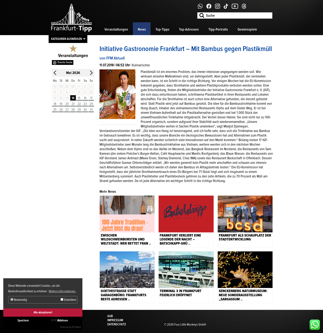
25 (54, 110)
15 (79, 98)
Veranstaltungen (116, 29)
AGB (110, 316)
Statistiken (68, 300)
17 (91, 98)
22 (79, 104)
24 (91, 104)
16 (85, 98)
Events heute (65, 62)
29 (79, 110)
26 (61, 110)
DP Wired (76, 327)
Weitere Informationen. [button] (62, 291)
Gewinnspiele (247, 29)
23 (85, 104)
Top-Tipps (162, 29)
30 (85, 110)
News (142, 29)
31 (91, 110)
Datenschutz (116, 324)
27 (67, 110)
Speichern (23, 320)
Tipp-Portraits (218, 29)
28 (73, 110)
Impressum (115, 320)
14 (73, 98)
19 (61, 104)
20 (67, 104)
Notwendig (19, 300)
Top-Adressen (189, 29)
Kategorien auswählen (66, 39)
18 (55, 104)
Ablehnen (62, 320)
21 (73, 104)
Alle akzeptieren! (43, 312)
